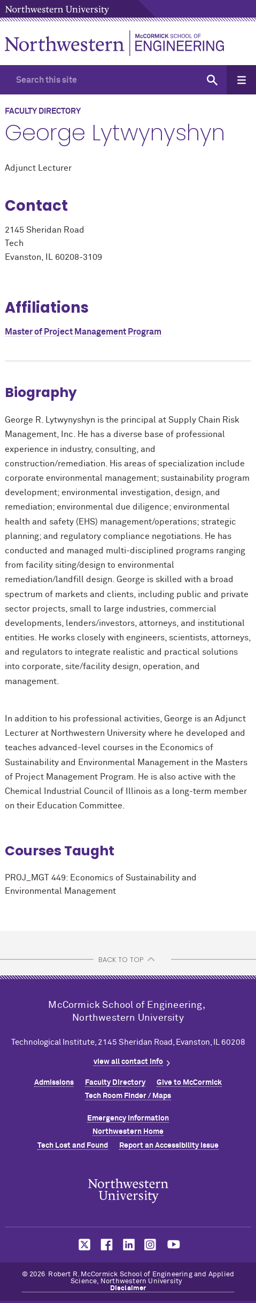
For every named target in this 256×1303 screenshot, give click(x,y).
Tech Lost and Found (72, 1145)
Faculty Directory (115, 1082)
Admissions (54, 1082)
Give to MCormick (189, 1082)
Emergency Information (128, 1118)
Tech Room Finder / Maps (128, 1096)
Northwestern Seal (128, 1190)
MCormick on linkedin (128, 1244)
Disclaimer (128, 1288)
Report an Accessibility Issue (169, 1145)
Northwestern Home (128, 1131)
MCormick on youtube (174, 1244)
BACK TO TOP (120, 959)
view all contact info (128, 1062)
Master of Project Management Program (83, 332)
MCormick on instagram (151, 1244)
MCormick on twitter (82, 1244)
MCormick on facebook (105, 1244)
